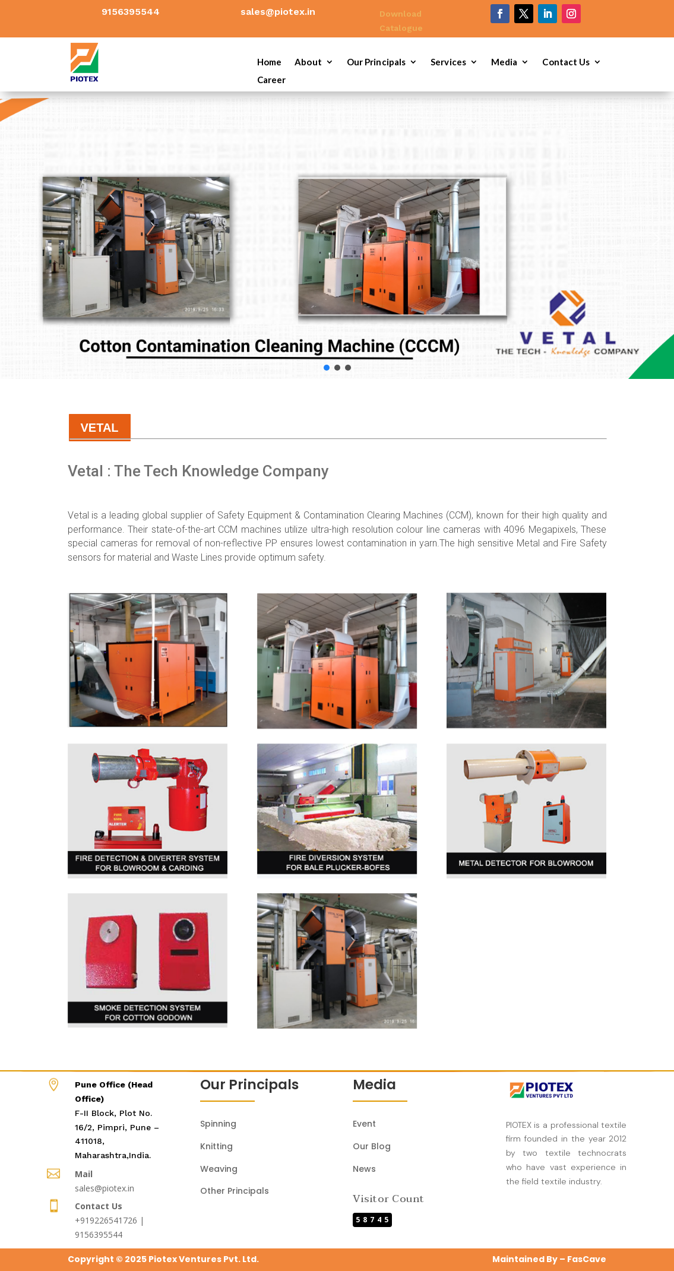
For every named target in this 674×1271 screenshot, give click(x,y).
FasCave (586, 1259)
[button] (18, 238)
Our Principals (376, 62)
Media (504, 62)
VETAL (100, 427)
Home (269, 62)
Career (271, 80)
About (308, 62)
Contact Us (566, 62)
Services (448, 62)
